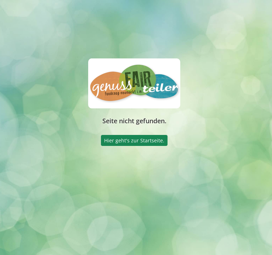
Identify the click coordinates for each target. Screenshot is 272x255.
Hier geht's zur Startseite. (134, 140)
